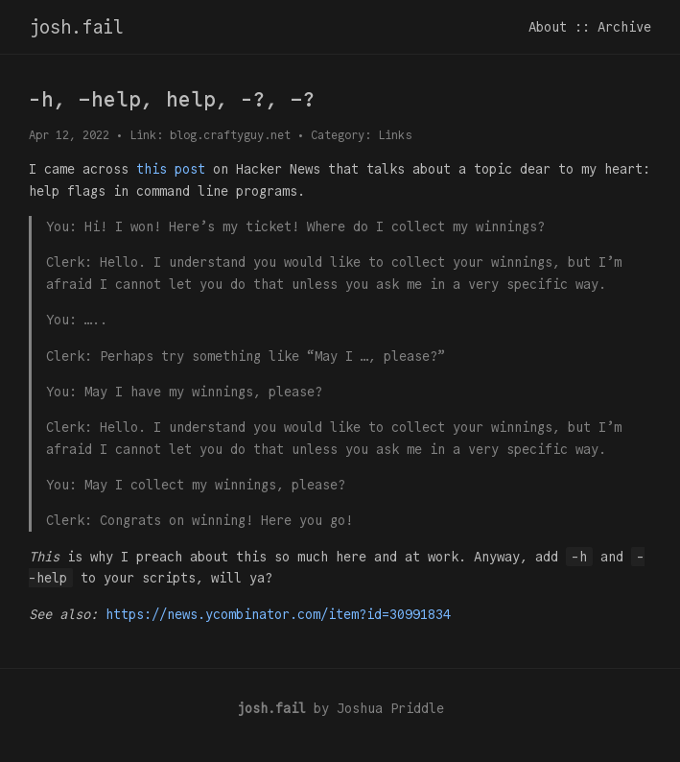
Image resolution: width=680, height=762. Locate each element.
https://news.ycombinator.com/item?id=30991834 (278, 614)
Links (394, 135)
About (547, 27)
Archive (624, 27)
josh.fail (76, 26)
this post (170, 169)
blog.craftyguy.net (230, 135)
